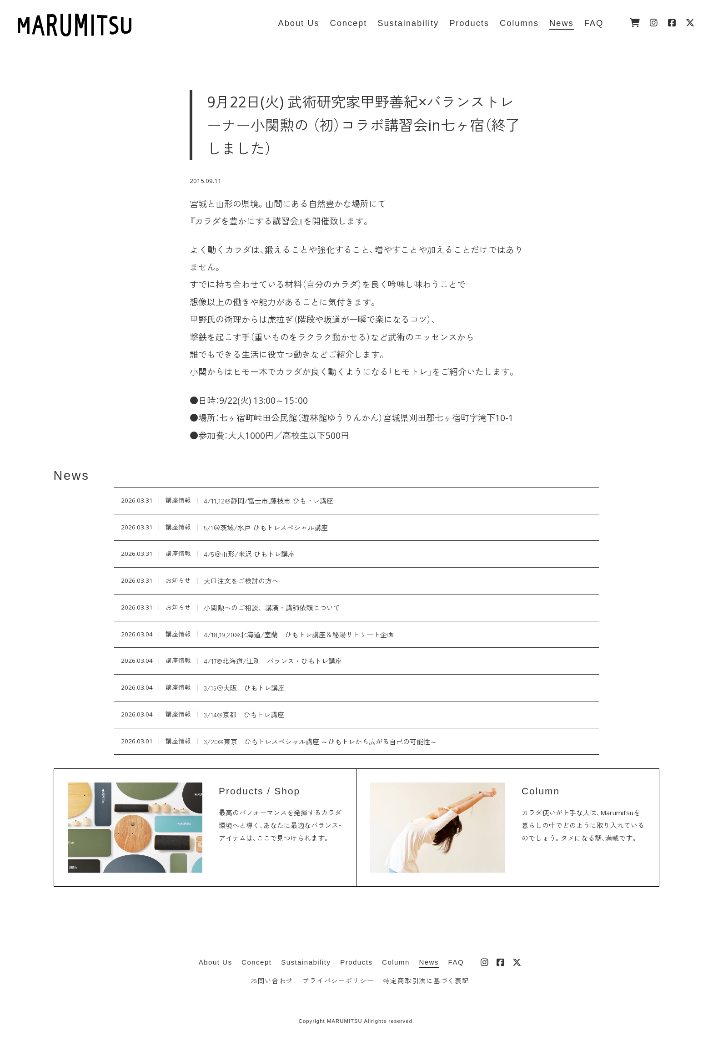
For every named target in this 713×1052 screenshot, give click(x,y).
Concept (256, 962)
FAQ (456, 962)
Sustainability (306, 962)
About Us (215, 962)
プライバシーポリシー (338, 980)
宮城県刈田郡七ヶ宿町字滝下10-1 (448, 418)
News (72, 475)
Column (396, 962)
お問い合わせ (272, 980)
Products (356, 962)
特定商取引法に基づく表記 (426, 980)
